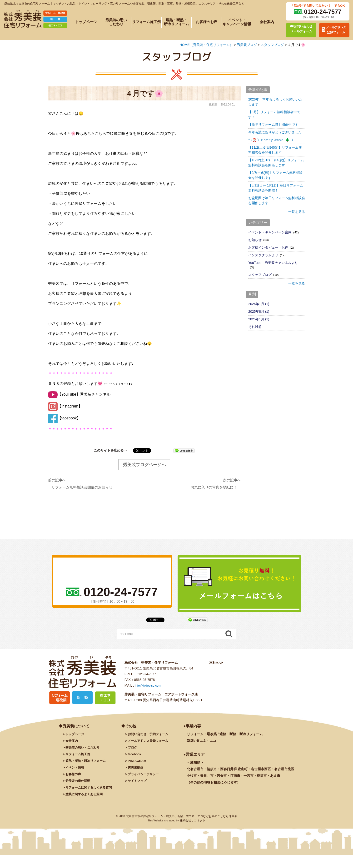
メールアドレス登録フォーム (149, 742)
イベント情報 (75, 769)
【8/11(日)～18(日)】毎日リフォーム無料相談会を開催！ (275, 187)
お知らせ (255, 240)
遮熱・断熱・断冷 (87, 762)
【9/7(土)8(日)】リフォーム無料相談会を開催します (275, 175)
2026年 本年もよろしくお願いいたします (275, 101)
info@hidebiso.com (149, 687)
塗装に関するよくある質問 (85, 796)
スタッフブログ (260, 275)
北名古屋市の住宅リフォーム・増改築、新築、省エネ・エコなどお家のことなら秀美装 (181, 818)
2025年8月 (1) (258, 311)
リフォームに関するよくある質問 (90, 789)
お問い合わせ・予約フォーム (149, 736)
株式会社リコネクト (192, 822)
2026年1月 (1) (258, 304)
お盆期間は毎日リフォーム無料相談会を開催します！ (276, 200)
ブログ (133, 749)
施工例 (78, 756)
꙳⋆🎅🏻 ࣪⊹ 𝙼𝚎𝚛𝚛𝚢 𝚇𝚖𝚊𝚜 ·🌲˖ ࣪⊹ (271, 140)
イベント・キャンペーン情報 (237, 22)
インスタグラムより (263, 255)
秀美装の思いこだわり (116, 22)
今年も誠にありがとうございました (275, 132)
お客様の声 (73, 776)
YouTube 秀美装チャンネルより (273, 263)
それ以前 (255, 327)
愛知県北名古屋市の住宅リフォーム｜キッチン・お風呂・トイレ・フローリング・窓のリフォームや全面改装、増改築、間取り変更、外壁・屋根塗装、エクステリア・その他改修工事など (124, 3)
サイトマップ (138, 783)
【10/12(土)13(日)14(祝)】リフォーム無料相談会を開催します (276, 162)
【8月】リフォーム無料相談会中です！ (274, 114)
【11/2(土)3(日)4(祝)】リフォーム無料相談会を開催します (275, 150)
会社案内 (267, 22)
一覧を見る (296, 212)
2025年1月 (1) (258, 319)
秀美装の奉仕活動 (78, 783)
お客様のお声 (206, 22)
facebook (135, 756)
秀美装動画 (136, 769)
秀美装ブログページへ (144, 465)
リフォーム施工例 (146, 22)
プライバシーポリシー (144, 776)
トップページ (86, 22)
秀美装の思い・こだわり (83, 749)
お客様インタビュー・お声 (268, 247)
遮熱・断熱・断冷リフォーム (176, 22)
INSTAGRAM (138, 762)
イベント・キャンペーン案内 (270, 232)
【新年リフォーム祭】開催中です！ (275, 124)
